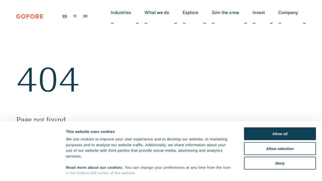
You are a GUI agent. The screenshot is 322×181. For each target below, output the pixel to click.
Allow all (280, 103)
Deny (280, 133)
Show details (264, 171)
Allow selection (280, 118)
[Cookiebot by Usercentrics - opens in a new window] (33, 171)
